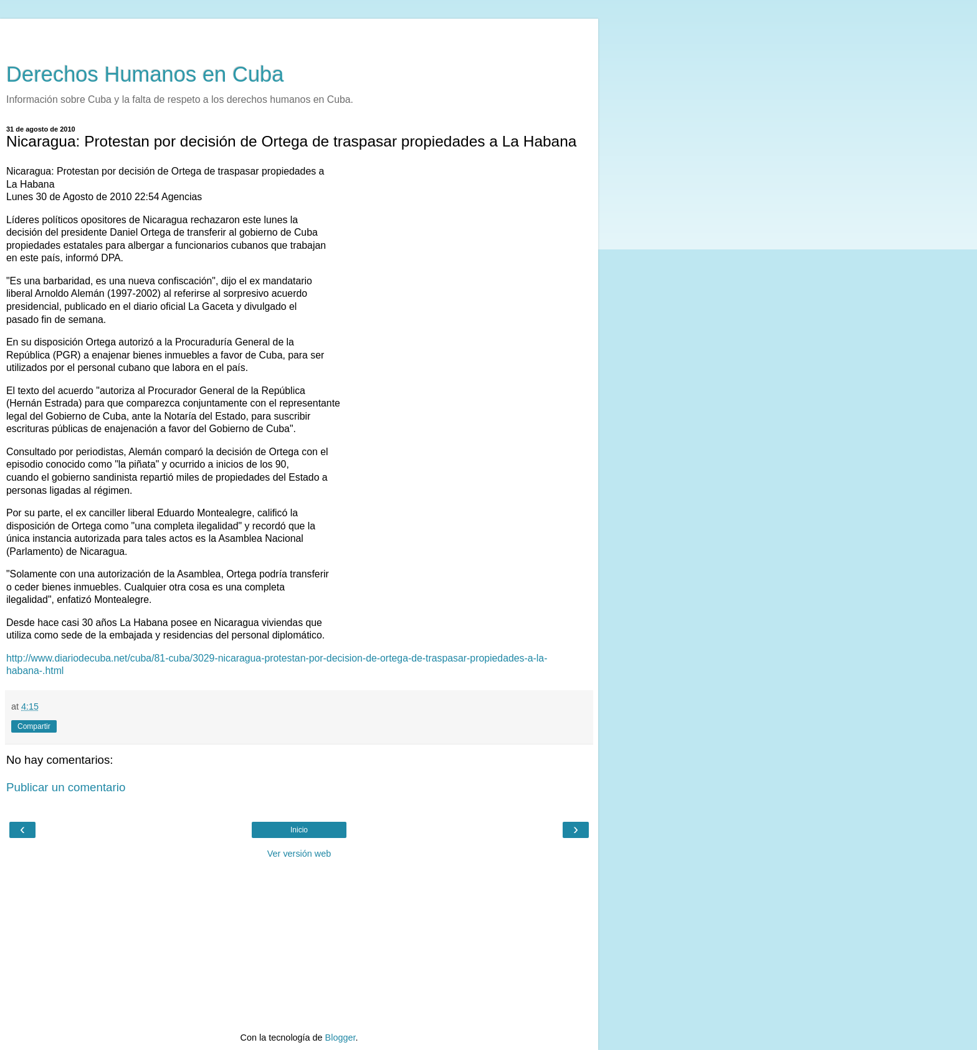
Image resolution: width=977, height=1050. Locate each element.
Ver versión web (299, 854)
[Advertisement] (299, 34)
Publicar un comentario (65, 787)
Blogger (340, 1038)
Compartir (33, 726)
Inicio (299, 830)
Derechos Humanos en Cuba (145, 74)
